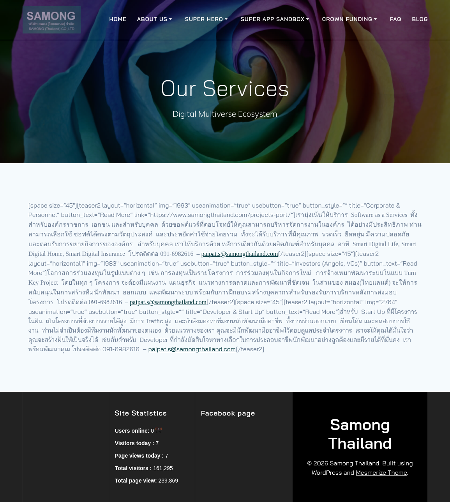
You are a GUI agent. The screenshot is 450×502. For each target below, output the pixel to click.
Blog (420, 19)
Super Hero (204, 19)
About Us (152, 19)
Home (118, 19)
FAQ (395, 19)
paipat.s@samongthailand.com (239, 253)
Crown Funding (347, 19)
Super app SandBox (273, 19)
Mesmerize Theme (381, 472)
